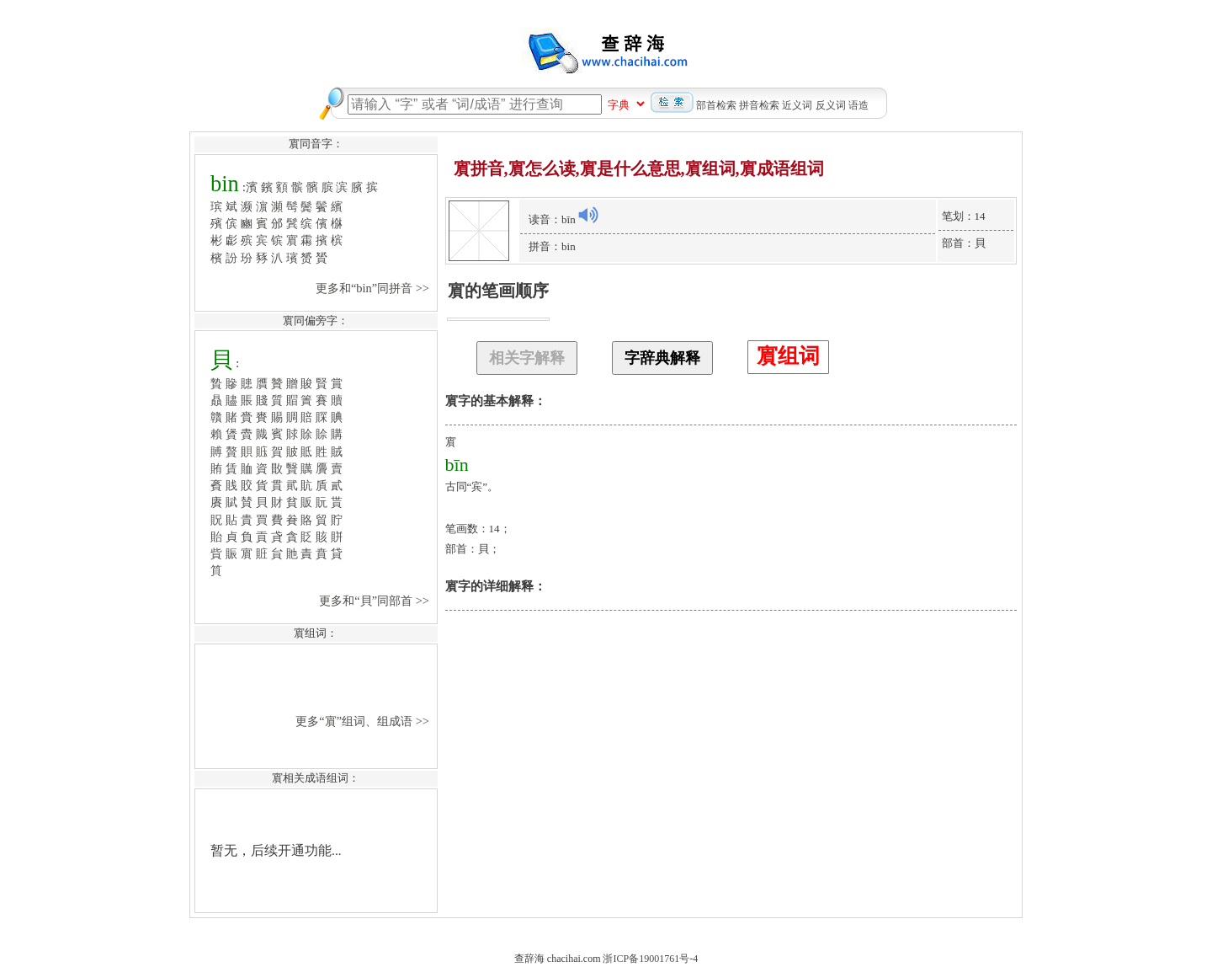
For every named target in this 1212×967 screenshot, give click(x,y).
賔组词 (788, 356)
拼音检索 (759, 105)
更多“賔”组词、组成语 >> (363, 721)
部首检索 (716, 105)
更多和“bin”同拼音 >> (374, 288)
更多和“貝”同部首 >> (375, 600)
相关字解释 (527, 358)
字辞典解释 (662, 358)
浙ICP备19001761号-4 (650, 958)
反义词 (831, 105)
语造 (858, 105)
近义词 (797, 105)
